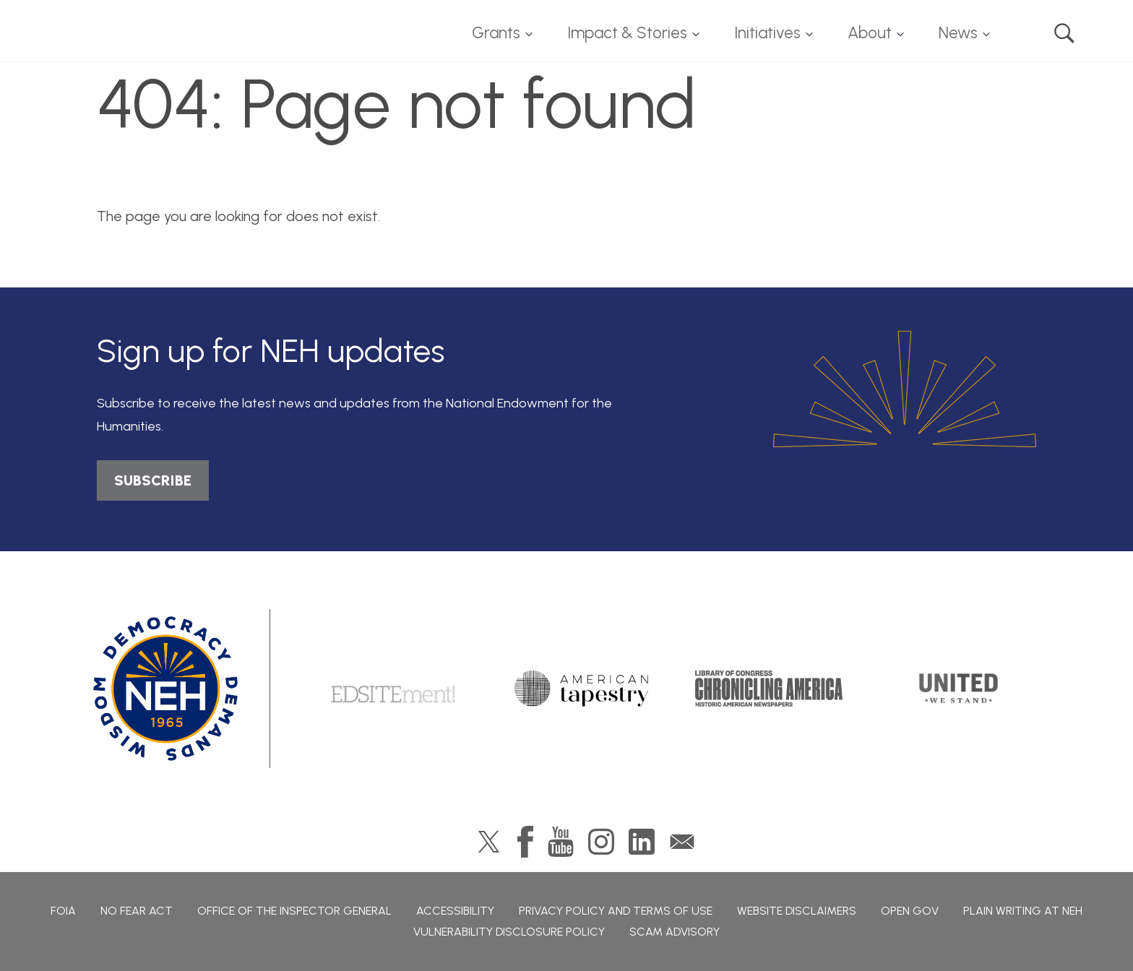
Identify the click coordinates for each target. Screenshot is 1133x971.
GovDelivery (682, 842)
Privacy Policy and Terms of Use (615, 911)
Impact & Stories (627, 33)
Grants (496, 33)
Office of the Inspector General (294, 911)
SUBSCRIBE (152, 480)
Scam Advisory (674, 931)
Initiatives (767, 33)
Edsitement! (393, 688)
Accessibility (455, 911)
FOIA (63, 911)
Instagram (601, 842)
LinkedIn (642, 842)
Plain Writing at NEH (1022, 911)
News (958, 33)
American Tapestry (581, 688)
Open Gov (910, 911)
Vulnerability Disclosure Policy (509, 931)
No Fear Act (136, 911)
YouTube (561, 842)
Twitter (489, 842)
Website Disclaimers (796, 911)
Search (1064, 33)
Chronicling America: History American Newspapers (769, 688)
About (870, 33)
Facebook (525, 842)
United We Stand (957, 688)
